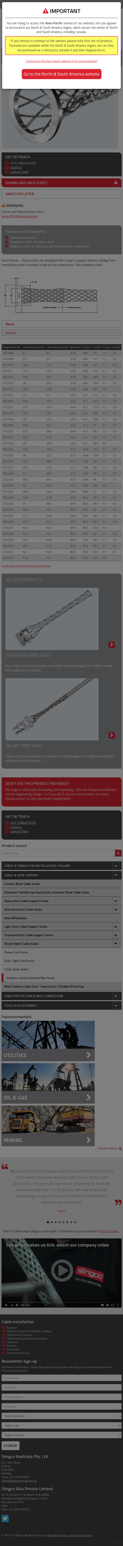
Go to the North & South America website (62, 74)
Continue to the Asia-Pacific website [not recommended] (61, 61)
